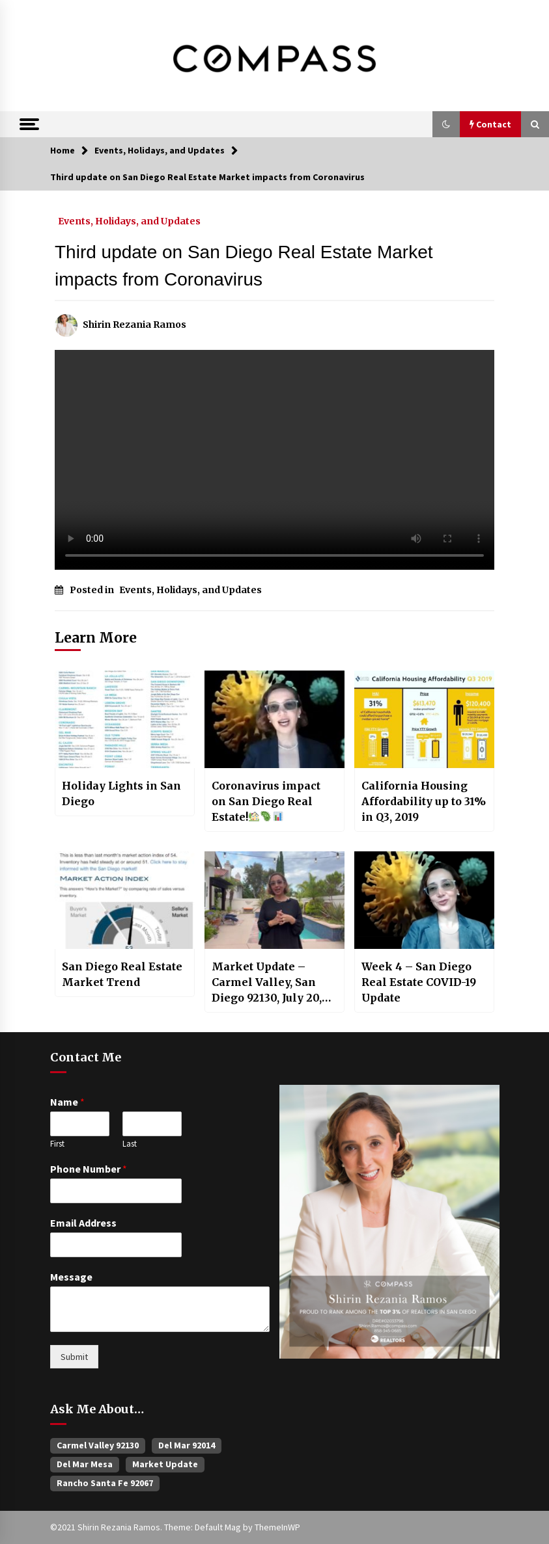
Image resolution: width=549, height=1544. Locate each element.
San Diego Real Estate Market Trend (122, 974)
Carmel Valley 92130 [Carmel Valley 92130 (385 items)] (98, 1445)
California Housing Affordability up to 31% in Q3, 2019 (423, 801)
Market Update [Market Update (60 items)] (165, 1464)
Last (129, 1144)
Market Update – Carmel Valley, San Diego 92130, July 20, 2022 (267, 982)
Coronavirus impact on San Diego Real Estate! (266, 801)
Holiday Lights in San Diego (121, 793)
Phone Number (88, 1168)
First (57, 1144)
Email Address (83, 1222)
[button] (446, 124)
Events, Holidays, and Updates (129, 220)
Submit (74, 1357)
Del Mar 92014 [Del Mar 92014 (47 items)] (186, 1445)
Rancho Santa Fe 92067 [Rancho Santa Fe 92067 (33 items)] (105, 1483)
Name (67, 1101)
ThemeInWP (277, 1527)
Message (71, 1276)
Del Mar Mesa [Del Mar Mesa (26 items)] (85, 1464)
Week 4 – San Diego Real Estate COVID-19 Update (418, 982)
